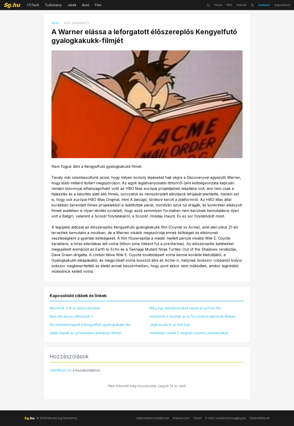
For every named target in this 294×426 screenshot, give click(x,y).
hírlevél (241, 5)
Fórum (197, 418)
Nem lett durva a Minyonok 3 (71, 316)
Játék (71, 5)
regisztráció (282, 5)
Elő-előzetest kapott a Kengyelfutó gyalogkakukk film (90, 325)
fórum (218, 5)
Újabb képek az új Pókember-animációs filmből (85, 333)
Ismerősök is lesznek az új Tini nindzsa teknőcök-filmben (193, 316)
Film (98, 5)
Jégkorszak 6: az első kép (170, 325)
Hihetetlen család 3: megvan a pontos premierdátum (189, 333)
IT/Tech (33, 5)
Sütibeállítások (260, 418)
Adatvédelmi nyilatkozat (152, 418)
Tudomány (53, 5)
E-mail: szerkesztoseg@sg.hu (225, 418)
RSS (229, 5)
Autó (85, 5)
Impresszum (181, 418)
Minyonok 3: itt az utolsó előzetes (75, 308)
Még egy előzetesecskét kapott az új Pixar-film (185, 308)
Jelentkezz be (61, 370)
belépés (264, 5)
